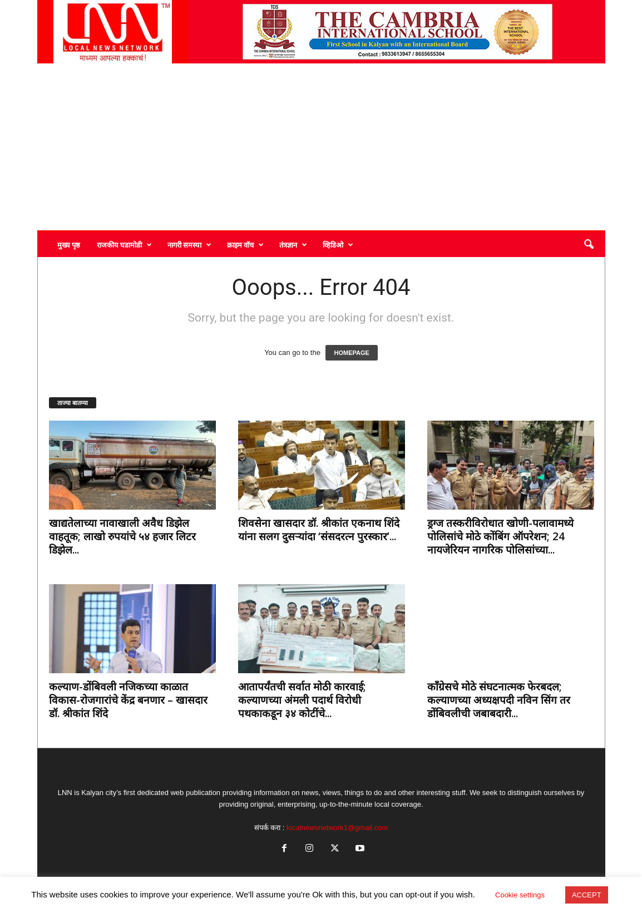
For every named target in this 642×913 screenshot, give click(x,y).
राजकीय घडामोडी (124, 245)
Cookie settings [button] (520, 895)
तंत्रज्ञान (293, 245)
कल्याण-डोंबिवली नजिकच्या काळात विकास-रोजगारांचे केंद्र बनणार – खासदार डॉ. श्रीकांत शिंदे (128, 699)
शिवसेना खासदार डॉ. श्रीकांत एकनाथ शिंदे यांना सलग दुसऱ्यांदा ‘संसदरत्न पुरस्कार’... (318, 530)
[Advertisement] (321, 147)
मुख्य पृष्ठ (68, 245)
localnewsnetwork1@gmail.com (337, 827)
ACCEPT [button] (586, 895)
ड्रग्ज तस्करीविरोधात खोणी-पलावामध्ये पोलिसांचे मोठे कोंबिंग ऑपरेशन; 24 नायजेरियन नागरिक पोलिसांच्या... (500, 536)
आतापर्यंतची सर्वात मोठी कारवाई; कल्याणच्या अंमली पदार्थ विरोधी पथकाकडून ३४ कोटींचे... (302, 699)
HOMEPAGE (351, 352)
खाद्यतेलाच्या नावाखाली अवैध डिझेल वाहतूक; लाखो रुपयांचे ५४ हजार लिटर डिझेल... (122, 536)
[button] (588, 245)
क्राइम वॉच (245, 245)
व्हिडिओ (338, 245)
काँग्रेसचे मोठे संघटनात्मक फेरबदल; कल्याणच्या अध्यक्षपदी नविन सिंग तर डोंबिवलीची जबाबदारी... (498, 699)
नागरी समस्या (189, 245)
